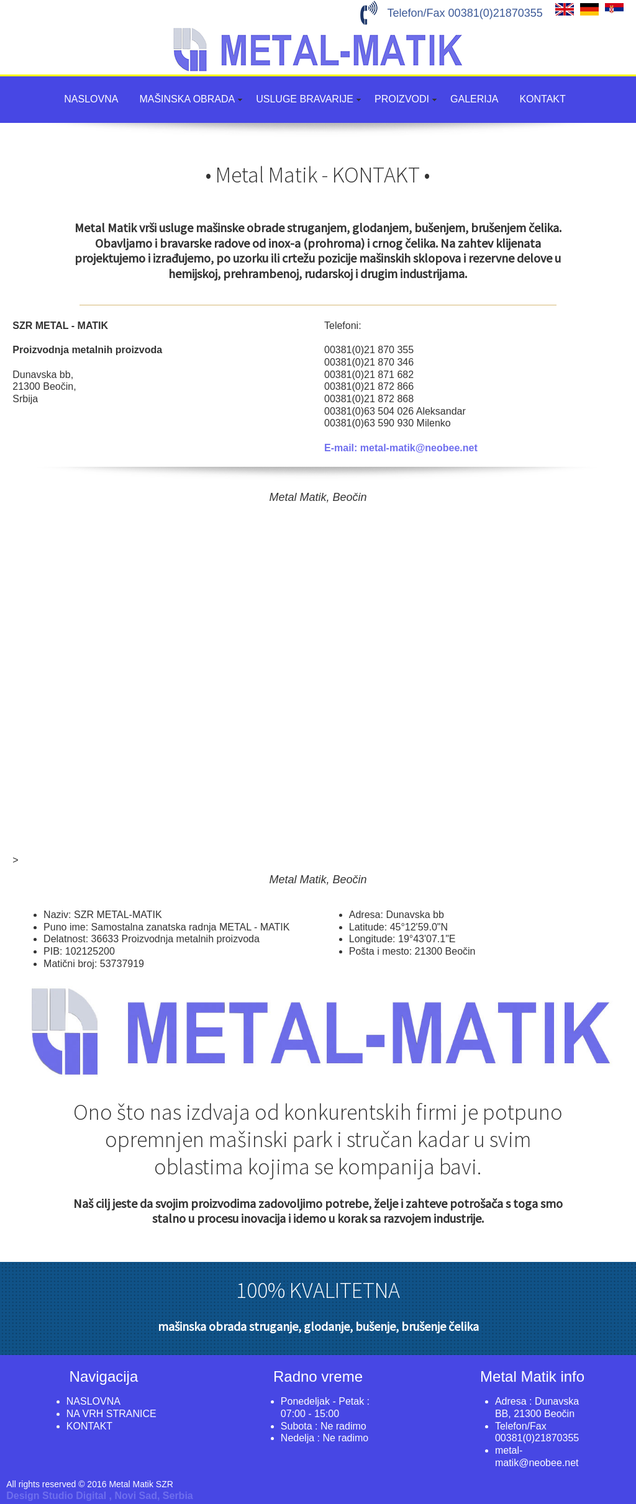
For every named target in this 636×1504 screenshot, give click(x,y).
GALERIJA (474, 99)
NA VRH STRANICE (111, 1413)
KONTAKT (542, 99)
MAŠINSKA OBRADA (187, 99)
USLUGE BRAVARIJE (304, 99)
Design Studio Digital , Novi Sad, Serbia (99, 1495)
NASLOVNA (91, 99)
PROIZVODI (402, 99)
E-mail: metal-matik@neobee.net (401, 448)
